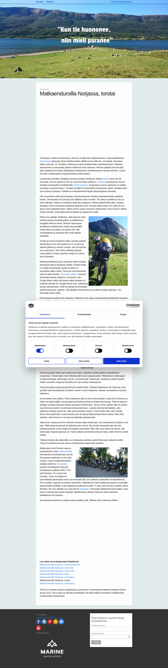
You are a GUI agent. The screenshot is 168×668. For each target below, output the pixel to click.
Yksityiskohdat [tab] (84, 314)
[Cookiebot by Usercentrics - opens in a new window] (128, 306)
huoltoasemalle (65, 451)
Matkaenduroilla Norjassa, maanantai (57, 571)
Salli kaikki (121, 361)
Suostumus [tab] (45, 314)
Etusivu (39, 1)
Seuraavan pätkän (68, 274)
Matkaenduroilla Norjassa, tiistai (54, 574)
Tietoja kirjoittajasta (121, 1)
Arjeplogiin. (85, 489)
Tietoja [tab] (123, 314)
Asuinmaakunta (97, 633)
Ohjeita (50, 1)
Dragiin (106, 179)
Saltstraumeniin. (80, 185)
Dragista (101, 182)
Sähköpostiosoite (98, 625)
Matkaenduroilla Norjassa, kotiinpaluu (57, 583)
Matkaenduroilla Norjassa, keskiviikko (57, 577)
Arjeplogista (61, 464)
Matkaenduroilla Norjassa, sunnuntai (57, 568)
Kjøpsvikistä (45, 161)
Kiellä (46, 361)
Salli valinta (84, 361)
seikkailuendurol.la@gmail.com (49, 618)
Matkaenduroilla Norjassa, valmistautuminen (60, 565)
